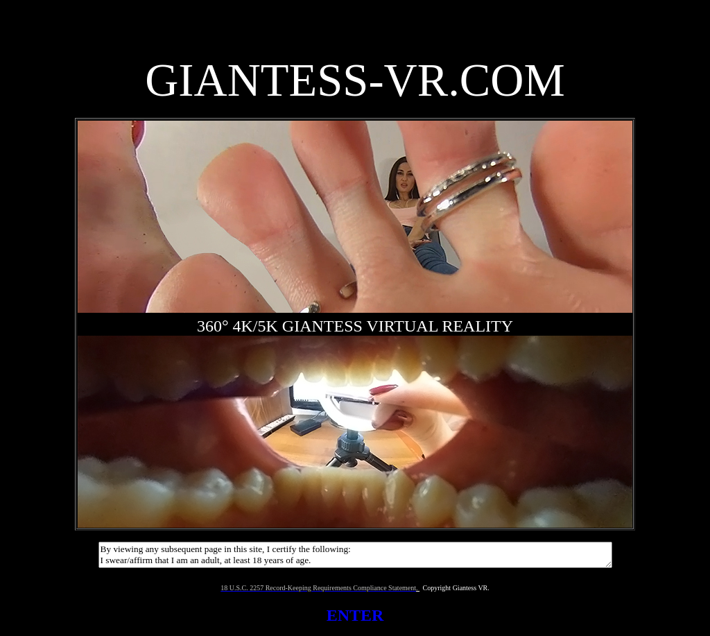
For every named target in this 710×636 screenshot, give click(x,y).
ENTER (355, 615)
